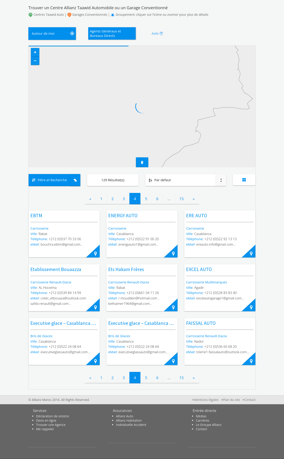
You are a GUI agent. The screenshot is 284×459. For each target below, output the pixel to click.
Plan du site (231, 400)
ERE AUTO (196, 215)
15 (181, 198)
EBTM (36, 215)
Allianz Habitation (129, 420)
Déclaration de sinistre (52, 416)
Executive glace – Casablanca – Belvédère (73, 323)
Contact (201, 429)
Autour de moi (43, 33)
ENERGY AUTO (122, 215)
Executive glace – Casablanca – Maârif (147, 323)
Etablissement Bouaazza (55, 269)
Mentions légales (206, 400)
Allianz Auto (124, 416)
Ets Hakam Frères (126, 269)
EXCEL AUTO (199, 269)
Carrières (202, 420)
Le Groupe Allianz (208, 425)
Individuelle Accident (131, 425)
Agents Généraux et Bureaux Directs (105, 33)
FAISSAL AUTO (201, 323)
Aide (155, 33)
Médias (201, 416)
